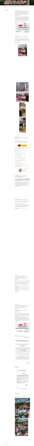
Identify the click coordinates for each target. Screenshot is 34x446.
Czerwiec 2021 (17, 393)
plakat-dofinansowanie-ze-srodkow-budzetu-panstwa (21, 21)
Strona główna (5, 6)
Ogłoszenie (17, 367)
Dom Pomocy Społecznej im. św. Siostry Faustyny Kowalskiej (14, 2)
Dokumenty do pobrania (20, 6)
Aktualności (25, 6)
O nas (8, 6)
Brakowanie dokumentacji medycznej (21, 336)
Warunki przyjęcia (15, 6)
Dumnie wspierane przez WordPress (7, 444)
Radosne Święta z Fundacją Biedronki (21, 36)
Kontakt (28, 6)
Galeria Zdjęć (11, 6)
